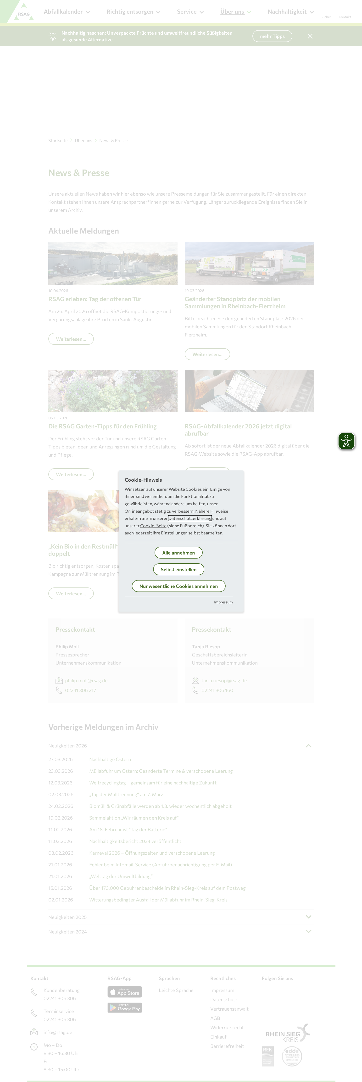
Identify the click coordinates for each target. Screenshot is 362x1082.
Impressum (223, 602)
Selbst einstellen (179, 569)
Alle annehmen (178, 552)
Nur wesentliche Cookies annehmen (178, 586)
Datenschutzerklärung (190, 518)
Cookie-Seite (153, 525)
